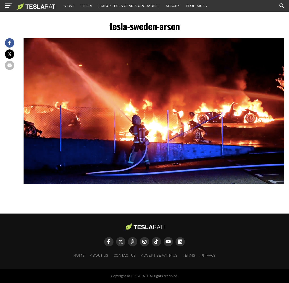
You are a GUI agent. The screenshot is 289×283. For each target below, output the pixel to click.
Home (79, 255)
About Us (99, 255)
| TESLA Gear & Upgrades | (129, 6)
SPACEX (172, 6)
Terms (189, 255)
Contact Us (125, 255)
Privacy (208, 255)
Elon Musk (196, 6)
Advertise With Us (159, 255)
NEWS (69, 6)
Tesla (86, 6)
